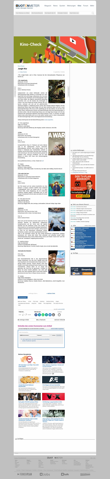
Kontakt (87, 463)
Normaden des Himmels (24, 303)
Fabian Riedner (23, 72)
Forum (85, 5)
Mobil (16, 463)
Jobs (86, 462)
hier (42, 161)
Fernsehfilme (65, 470)
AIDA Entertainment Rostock (82, 246)
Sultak (39, 303)
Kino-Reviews (64, 463)
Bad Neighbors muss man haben (81, 210)
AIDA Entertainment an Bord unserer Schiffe (80, 229)
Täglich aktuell (53, 463)
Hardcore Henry (50, 301)
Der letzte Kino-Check (79, 206)
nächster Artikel (59, 320)
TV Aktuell (23, 470)
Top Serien (91, 470)
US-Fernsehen (41, 467)
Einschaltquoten (50, 470)
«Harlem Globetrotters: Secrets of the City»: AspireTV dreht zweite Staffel (82, 159)
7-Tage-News (17, 464)
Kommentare (22, 297)
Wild (19, 305)
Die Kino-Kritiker (77, 462)
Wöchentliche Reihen (54, 461)
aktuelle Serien (70, 470)
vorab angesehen (48, 120)
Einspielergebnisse (77, 463)
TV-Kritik (63, 462)
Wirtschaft (40, 463)
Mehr (92, 5)
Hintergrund (29, 461)
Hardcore (42, 301)
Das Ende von (74, 13)
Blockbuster (60, 470)
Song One (34, 303)
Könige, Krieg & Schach (79, 212)
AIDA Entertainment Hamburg (81, 238)
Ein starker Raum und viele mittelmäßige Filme (80, 218)
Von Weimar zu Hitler (22, 13)
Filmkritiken (34, 470)
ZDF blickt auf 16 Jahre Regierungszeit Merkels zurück (83, 153)
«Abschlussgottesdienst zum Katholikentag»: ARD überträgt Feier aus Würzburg (83, 156)
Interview (28, 463)
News (55, 5)
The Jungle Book (47, 303)
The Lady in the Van (58, 303)
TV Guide (55, 470)
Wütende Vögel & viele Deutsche (81, 208)
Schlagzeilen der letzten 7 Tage (79, 172)
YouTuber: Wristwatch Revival (79, 170)
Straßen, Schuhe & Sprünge (80, 221)
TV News (44, 470)
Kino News (19, 470)
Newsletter (17, 462)
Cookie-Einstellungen (90, 467)
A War (29, 301)
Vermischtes (41, 462)
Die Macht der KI (50, 13)
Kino (79, 5)
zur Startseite (40, 320)
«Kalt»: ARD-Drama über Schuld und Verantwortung (80, 162)
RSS (15, 461)
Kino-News (76, 461)
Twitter (16, 467)
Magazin (47, 5)
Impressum (88, 468)
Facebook (17, 466)
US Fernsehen (39, 470)
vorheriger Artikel (23, 320)
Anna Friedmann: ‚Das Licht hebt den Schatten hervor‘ (83, 165)
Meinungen (71, 5)
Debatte (63, 461)
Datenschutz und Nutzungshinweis (89, 465)
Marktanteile (52, 462)
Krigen (57, 301)
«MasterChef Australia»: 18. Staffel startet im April (83, 168)
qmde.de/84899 (61, 309)
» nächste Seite (50, 293)
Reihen (28, 462)
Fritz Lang (35, 301)
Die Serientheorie (37, 13)
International (41, 464)
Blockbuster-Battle (77, 464)
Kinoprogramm (77, 470)
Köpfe (40, 466)
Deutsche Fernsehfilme (84, 470)
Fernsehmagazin (28, 470)
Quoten (62, 5)
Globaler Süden (62, 13)
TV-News (40, 461)
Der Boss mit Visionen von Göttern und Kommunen (83, 215)
